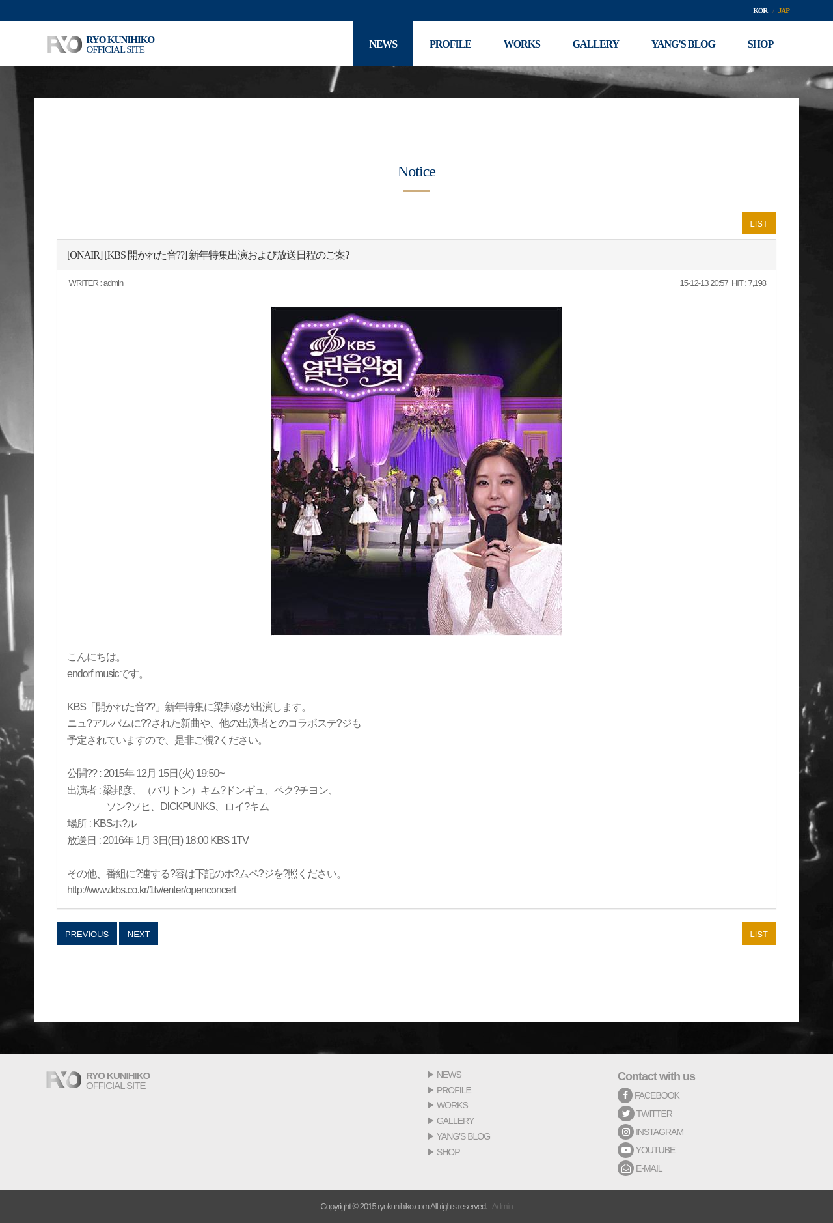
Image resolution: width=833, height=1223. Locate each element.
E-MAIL (640, 1168)
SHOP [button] (760, 43)
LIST (759, 224)
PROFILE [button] (449, 43)
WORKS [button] (520, 43)
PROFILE (454, 1090)
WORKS (452, 1105)
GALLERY (455, 1121)
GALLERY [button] (595, 43)
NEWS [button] (382, 43)
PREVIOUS (87, 934)
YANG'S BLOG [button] (683, 43)
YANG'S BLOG (463, 1136)
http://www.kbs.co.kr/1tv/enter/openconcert (151, 889)
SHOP (448, 1152)
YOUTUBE (646, 1150)
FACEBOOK (648, 1095)
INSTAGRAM (650, 1132)
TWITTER (645, 1113)
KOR (760, 10)
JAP (783, 10)
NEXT (139, 934)
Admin (502, 1206)
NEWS (449, 1074)
